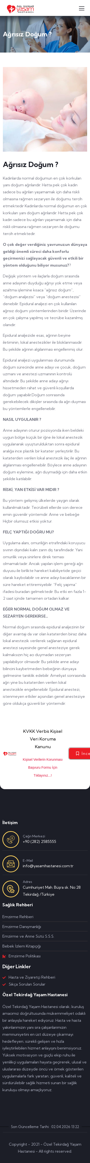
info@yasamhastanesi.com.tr (48, 865)
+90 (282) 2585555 (39, 841)
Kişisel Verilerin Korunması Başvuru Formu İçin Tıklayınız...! (43, 767)
